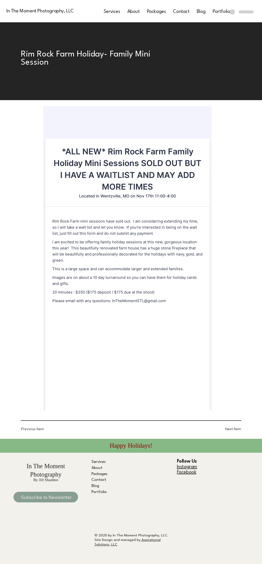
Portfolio (99, 492)
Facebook (186, 472)
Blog (95, 486)
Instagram (187, 467)
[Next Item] (226, 429)
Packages (99, 474)
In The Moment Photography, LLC (40, 11)
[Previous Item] (36, 429)
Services (98, 462)
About (96, 468)
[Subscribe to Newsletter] (45, 497)
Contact (98, 480)
